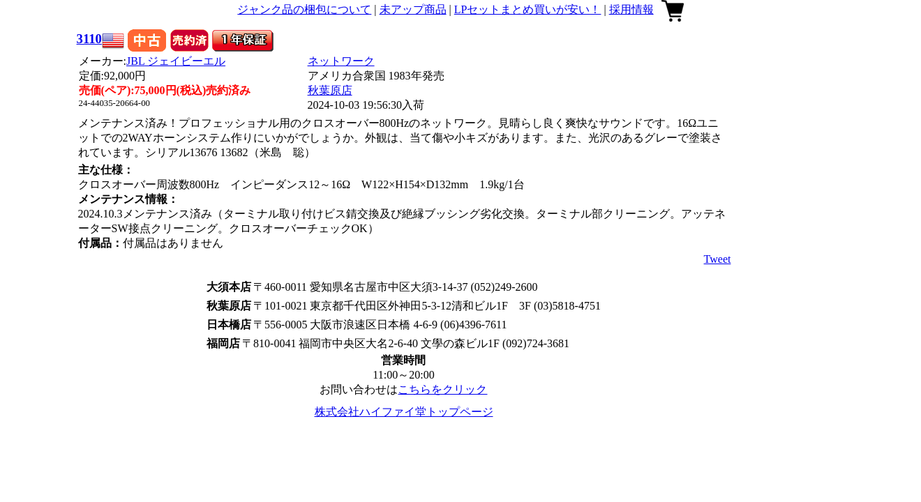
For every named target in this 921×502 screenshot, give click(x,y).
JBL (175, 61)
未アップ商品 (413, 9)
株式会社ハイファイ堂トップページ (404, 412)
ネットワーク (341, 61)
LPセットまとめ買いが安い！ (527, 9)
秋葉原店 (330, 90)
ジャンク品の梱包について (304, 9)
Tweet (717, 259)
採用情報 (631, 9)
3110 (89, 38)
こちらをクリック (442, 389)
